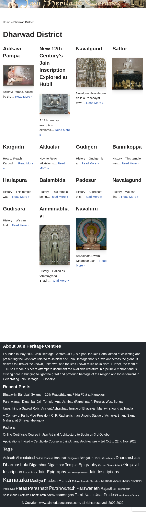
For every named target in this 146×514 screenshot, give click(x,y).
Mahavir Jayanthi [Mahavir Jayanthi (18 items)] (80, 488)
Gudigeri (86, 147)
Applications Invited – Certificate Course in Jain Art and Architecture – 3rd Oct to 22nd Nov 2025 (69, 448)
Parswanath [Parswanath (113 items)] (88, 495)
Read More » (96, 103)
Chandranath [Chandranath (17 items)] (108, 465)
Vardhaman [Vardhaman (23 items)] (125, 502)
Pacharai (9, 434)
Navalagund (126, 181)
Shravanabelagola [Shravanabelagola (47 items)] (60, 502)
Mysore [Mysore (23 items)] (117, 488)
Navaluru (87, 210)
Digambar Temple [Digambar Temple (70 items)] (63, 472)
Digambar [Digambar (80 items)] (38, 472)
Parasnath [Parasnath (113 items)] (38, 495)
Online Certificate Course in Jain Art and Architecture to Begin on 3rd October (57, 441)
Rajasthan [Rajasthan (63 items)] (109, 496)
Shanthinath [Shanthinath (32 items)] (38, 502)
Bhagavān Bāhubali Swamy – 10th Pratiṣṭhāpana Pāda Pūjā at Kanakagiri (54, 401)
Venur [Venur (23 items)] (135, 502)
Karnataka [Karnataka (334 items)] (16, 487)
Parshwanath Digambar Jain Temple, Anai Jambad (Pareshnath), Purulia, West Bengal (63, 409)
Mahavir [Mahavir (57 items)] (65, 488)
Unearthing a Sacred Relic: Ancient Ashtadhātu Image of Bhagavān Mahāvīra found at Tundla (68, 415)
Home (6, 22)
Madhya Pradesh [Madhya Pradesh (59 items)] (44, 488)
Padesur (86, 181)
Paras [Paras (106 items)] (21, 495)
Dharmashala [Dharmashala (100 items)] (15, 472)
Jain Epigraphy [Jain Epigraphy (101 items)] (52, 479)
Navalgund (89, 49)
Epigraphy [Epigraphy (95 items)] (87, 472)
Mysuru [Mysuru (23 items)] (126, 488)
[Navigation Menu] (138, 4)
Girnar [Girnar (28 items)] (102, 472)
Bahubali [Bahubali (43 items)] (60, 465)
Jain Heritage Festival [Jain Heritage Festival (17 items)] (77, 480)
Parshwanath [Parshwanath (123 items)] (62, 495)
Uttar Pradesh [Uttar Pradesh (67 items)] (106, 502)
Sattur (119, 49)
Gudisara (14, 210)
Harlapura (15, 181)
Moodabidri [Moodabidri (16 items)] (95, 488)
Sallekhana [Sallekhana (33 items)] (10, 502)
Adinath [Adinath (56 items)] (9, 465)
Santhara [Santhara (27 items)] (23, 502)
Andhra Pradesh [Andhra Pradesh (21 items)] (44, 465)
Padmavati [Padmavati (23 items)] (9, 496)
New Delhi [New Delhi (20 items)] (136, 488)
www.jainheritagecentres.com (59, 510)
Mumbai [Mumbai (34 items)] (106, 488)
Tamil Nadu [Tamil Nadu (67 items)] (84, 502)
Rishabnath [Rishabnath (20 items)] (124, 496)
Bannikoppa (127, 147)
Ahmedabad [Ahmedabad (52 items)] (25, 465)
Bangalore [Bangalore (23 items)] (73, 465)
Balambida (52, 181)
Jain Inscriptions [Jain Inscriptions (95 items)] (104, 479)
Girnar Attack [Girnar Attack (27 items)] (114, 472)
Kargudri (13, 147)
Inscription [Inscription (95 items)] (12, 479)
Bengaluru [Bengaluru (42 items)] (87, 465)
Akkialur (49, 147)
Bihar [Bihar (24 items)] (98, 465)
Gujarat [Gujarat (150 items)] (131, 471)
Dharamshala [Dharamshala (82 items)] (128, 464)
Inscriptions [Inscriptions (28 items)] (30, 479)
